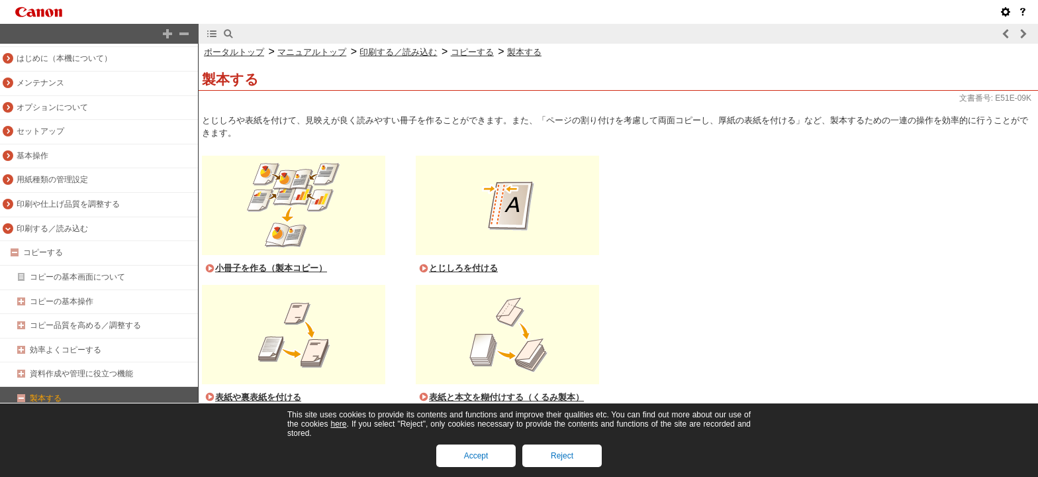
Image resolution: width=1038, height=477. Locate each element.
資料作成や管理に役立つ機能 (81, 373)
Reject (562, 455)
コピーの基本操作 (61, 301)
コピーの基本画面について (77, 277)
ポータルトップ (234, 52)
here (338, 424)
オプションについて (52, 107)
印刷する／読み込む (52, 228)
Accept (476, 455)
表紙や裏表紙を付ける (258, 397)
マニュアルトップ (311, 52)
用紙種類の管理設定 (52, 179)
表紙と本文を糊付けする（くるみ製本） (506, 397)
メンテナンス (40, 82)
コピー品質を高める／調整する (85, 325)
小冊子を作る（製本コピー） (271, 268)
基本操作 (32, 155)
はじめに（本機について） (64, 58)
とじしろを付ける (463, 268)
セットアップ (40, 131)
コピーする (43, 252)
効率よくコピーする (65, 349)
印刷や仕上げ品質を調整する (68, 204)
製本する (46, 398)
